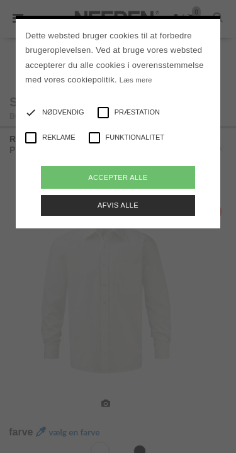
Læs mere (136, 80)
